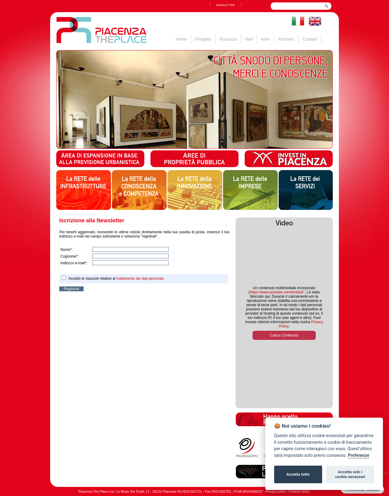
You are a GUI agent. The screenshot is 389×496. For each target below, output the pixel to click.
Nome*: (66, 250)
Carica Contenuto (284, 335)
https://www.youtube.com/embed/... (278, 292)
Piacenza (228, 39)
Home (181, 39)
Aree (265, 39)
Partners (286, 39)
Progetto (203, 39)
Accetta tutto (298, 474)
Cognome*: (69, 256)
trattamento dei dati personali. (140, 278)
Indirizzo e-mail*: (74, 263)
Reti (249, 39)
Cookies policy (299, 491)
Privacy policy (276, 491)
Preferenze (358, 455)
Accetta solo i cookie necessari (350, 474)
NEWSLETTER (225, 5)
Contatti (309, 39)
